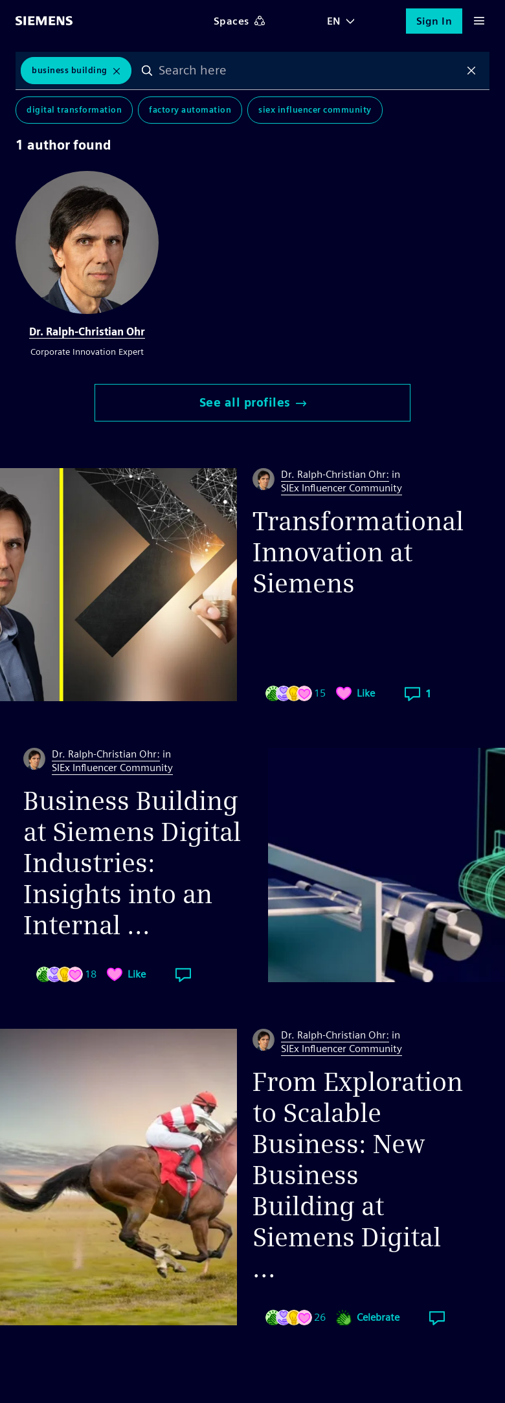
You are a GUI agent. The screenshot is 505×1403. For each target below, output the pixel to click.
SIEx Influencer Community (315, 110)
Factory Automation (190, 110)
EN (334, 21)
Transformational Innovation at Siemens (358, 552)
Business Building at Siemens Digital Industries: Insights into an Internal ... (132, 863)
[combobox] (309, 70)
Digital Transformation (74, 110)
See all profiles (252, 402)
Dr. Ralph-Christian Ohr (87, 332)
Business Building (69, 70)
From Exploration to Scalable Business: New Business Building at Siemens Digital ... (357, 1175)
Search (147, 70)
